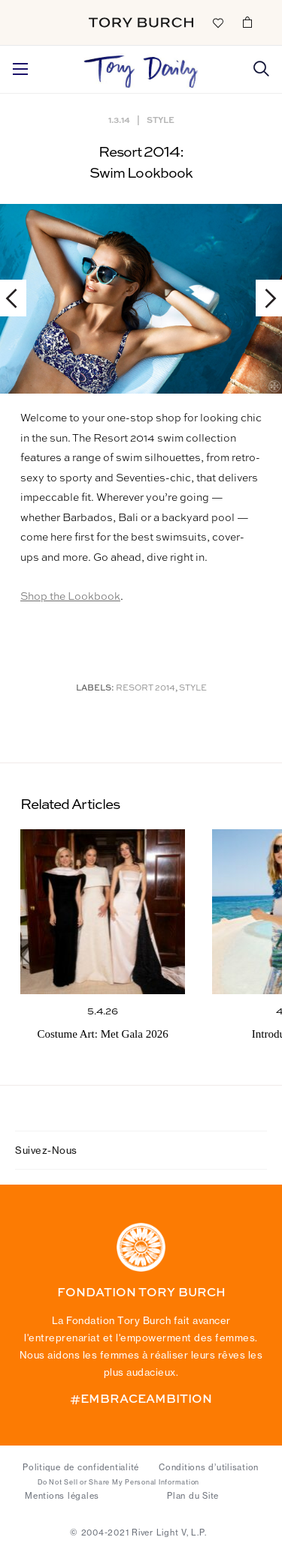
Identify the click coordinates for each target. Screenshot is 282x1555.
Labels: (95, 689)
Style (160, 119)
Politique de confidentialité (81, 1467)
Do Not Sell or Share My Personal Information (118, 1482)
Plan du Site (193, 1496)
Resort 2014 (145, 689)
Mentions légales (62, 1496)
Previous (18, 298)
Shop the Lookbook (70, 597)
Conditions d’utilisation (209, 1467)
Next (263, 298)
